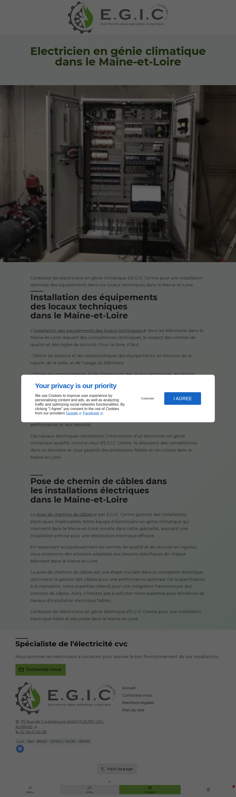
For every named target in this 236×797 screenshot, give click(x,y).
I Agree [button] (182, 398)
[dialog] (118, 398)
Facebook (91, 413)
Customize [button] (147, 398)
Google (72, 413)
